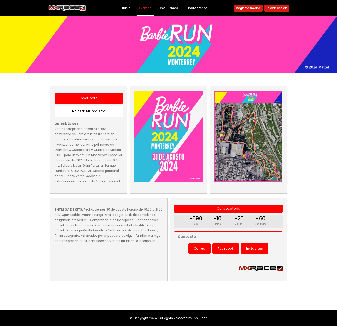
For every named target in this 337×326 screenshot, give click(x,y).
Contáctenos (197, 8)
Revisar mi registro (88, 111)
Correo (199, 248)
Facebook (226, 248)
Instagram (254, 248)
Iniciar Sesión (277, 8)
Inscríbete (89, 98)
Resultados (169, 8)
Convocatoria (228, 208)
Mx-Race (200, 318)
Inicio (126, 8)
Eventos (145, 8)
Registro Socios (248, 8)
